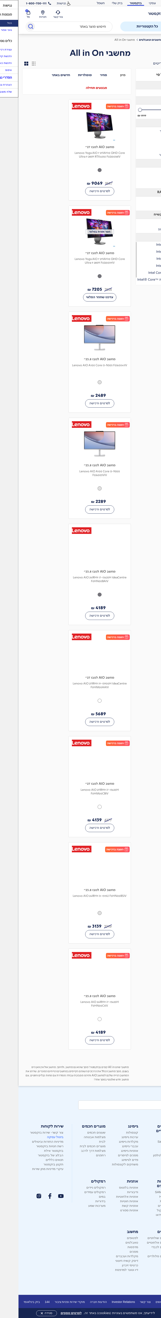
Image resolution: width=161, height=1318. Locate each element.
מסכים (115, 1251)
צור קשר (126, 1302)
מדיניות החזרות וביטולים (29, 1141)
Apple (148, 1137)
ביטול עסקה (36, 1137)
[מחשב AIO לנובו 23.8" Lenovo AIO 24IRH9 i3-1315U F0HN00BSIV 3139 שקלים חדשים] (81, 892)
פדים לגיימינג (111, 1159)
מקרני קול (145, 1210)
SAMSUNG (144, 1192)
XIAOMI (146, 1201)
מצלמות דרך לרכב (75, 1150)
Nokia (148, 1150)
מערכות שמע (78, 1205)
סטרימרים (145, 1205)
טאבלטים (113, 1242)
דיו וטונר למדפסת (108, 1269)
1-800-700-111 (17, 3)
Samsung (145, 1141)
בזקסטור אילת (35, 1150)
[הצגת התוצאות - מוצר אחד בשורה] (15, 63)
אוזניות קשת (111, 1205)
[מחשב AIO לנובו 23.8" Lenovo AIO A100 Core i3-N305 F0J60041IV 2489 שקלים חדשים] (81, 362)
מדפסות (114, 1247)
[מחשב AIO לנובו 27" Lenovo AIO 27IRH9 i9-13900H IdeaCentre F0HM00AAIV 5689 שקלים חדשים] (81, 680)
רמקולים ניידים (77, 1187)
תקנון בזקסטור (35, 1164)
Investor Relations (105, 1302)
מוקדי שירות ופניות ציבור (51, 1302)
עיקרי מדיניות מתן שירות (29, 1169)
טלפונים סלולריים (140, 1256)
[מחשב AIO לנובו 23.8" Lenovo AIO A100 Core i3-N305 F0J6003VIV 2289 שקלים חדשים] (81, 468)
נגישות (42, 3)
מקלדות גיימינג (110, 1141)
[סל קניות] (10, 14)
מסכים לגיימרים (110, 1155)
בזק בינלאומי (13, 1302)
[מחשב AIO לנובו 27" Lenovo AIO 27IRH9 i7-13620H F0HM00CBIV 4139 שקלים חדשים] (81, 786)
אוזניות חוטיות (111, 1201)
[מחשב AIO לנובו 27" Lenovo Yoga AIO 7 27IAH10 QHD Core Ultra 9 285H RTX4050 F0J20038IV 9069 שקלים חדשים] (81, 149)
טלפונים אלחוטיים (140, 1242)
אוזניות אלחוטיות (109, 1196)
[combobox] (50, 27)
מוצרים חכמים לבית (74, 1146)
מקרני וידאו (144, 1214)
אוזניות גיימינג (111, 1150)
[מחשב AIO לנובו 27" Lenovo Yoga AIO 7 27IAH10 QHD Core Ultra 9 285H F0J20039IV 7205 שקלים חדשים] (81, 256)
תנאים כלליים (36, 1159)
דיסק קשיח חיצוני (108, 1260)
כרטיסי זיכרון (111, 1265)
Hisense (146, 1196)
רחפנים (82, 1155)
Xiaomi (147, 1146)
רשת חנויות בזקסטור (31, 1146)
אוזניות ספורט (111, 1210)
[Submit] (11, 27)
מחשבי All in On (106, 40)
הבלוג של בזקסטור (32, 1155)
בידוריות (82, 1201)
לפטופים (114, 1238)
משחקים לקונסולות (106, 1164)
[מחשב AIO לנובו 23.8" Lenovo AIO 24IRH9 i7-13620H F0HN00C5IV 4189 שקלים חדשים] (81, 999)
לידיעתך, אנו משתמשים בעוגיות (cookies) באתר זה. (89, 1313)
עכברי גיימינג (111, 1146)
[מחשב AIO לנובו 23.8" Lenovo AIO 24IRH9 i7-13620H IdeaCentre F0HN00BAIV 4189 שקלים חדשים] (81, 574)
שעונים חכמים (78, 1132)
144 (28, 1302)
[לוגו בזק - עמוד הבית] (141, 14)
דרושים (141, 1302)
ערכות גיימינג (111, 1137)
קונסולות (114, 1132)
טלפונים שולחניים (140, 1238)
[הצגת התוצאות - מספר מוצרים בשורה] (8, 63)
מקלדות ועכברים (108, 1256)
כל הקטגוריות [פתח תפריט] (134, 26)
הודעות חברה (79, 1302)
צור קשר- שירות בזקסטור (28, 1132)
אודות (154, 1302)
